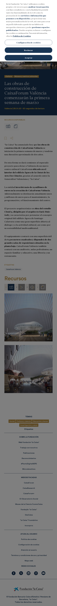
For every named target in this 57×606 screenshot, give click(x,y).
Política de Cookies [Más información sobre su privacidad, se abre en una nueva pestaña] (22, 35)
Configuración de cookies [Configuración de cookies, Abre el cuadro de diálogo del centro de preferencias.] (28, 41)
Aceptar (28, 57)
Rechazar (28, 49)
